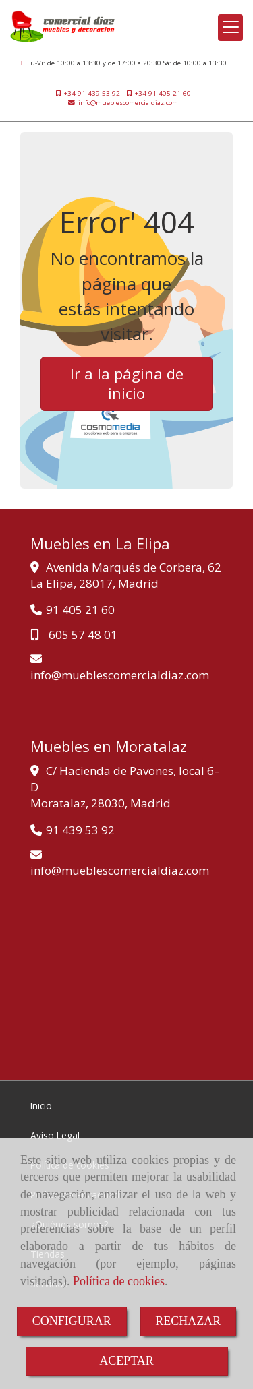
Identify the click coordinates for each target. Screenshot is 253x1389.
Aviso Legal (55, 1135)
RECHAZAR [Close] (188, 1321)
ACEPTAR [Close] (126, 1360)
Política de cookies (119, 1281)
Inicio (41, 1105)
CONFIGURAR (71, 1321)
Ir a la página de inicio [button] (127, 383)
